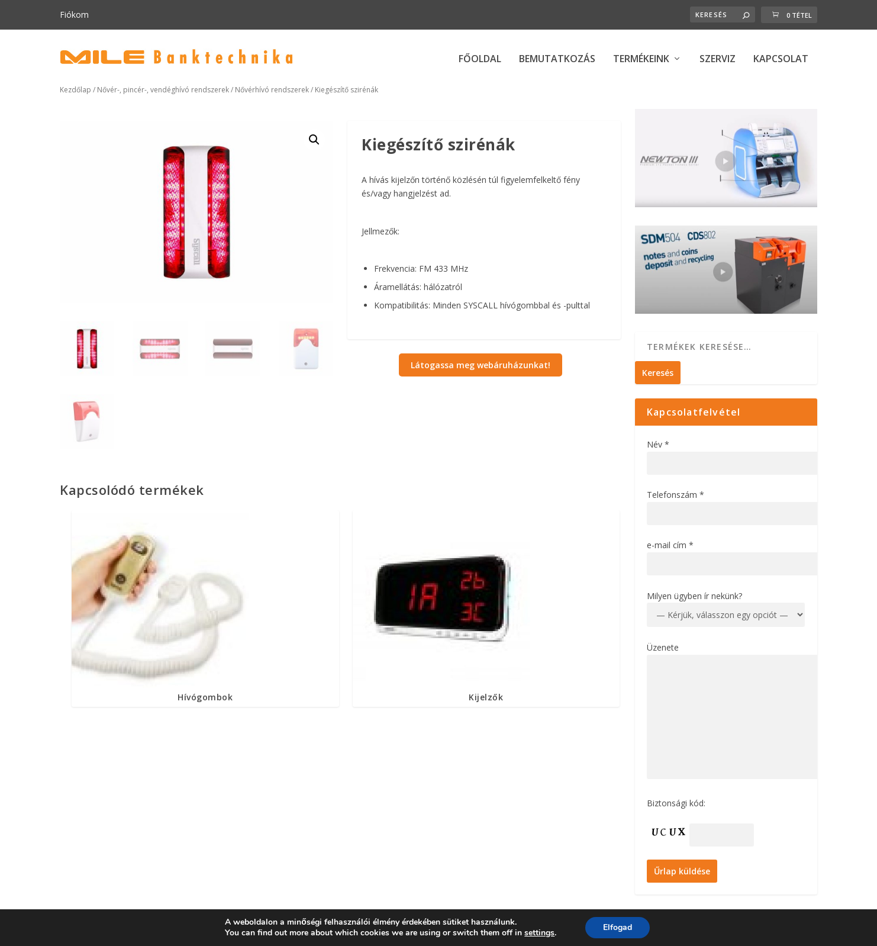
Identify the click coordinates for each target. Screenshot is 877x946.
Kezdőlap (75, 90)
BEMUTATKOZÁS (557, 59)
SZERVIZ (717, 59)
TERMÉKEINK (641, 59)
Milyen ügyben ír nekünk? (694, 595)
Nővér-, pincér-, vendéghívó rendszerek (163, 90)
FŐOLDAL (480, 59)
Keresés (657, 372)
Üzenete (663, 647)
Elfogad (617, 927)
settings (539, 933)
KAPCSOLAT (780, 59)
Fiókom (74, 14)
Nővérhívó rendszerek (272, 90)
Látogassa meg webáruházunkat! (480, 365)
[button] (314, 139)
